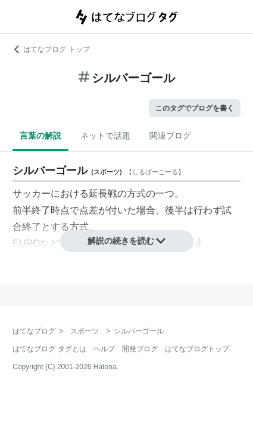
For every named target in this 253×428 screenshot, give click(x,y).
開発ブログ (140, 349)
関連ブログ (170, 135)
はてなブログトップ (197, 349)
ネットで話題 (105, 135)
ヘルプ (104, 349)
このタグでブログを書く (194, 108)
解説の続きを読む (127, 241)
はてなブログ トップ (51, 49)
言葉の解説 (40, 135)
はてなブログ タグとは (49, 349)
